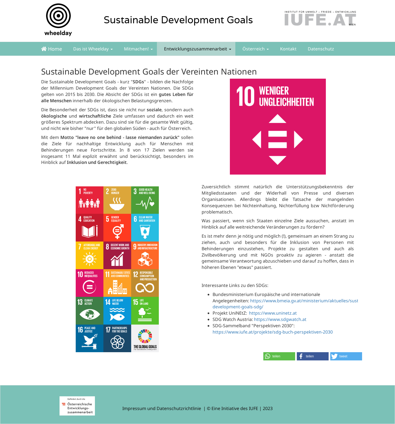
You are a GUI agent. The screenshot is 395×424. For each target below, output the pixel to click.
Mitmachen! (138, 49)
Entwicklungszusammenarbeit (197, 49)
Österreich (255, 49)
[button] (279, 356)
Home (51, 48)
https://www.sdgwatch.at (280, 319)
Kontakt (288, 49)
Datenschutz (320, 49)
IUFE (253, 408)
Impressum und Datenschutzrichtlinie (161, 408)
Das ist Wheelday (92, 49)
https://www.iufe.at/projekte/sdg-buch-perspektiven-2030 (273, 332)
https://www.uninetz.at (273, 313)
